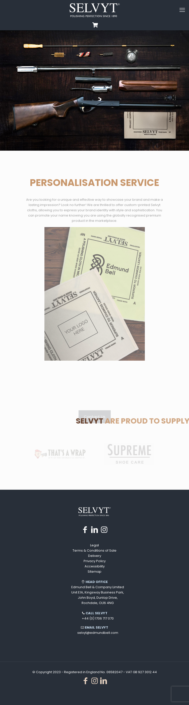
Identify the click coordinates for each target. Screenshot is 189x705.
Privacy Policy (95, 561)
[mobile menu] (182, 10)
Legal (94, 545)
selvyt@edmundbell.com (97, 632)
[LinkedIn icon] (94, 530)
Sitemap (94, 571)
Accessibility (95, 566)
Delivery (94, 555)
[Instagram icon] (104, 530)
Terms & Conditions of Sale (94, 550)
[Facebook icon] (85, 530)
